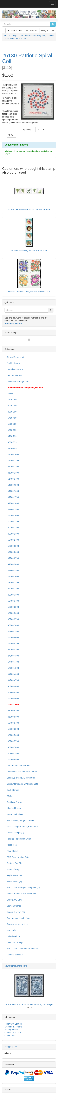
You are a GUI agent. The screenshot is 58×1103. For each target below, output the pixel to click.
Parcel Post (12, 845)
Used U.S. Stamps (15, 942)
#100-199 (12, 399)
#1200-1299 (13, 467)
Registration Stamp (15, 875)
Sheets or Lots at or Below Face (21, 894)
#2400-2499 (13, 540)
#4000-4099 (13, 637)
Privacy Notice (11, 1029)
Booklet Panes (13, 363)
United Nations (13, 936)
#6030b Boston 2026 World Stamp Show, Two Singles (29, 1004)
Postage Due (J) (14, 863)
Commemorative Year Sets (19, 765)
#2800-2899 (13, 564)
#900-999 (12, 448)
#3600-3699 (13, 613)
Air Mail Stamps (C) (15, 357)
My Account (47, 30)
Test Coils (11, 930)
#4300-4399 (13, 656)
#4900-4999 (13, 692)
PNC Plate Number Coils (18, 857)
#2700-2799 (13, 558)
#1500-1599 (13, 485)
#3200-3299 (13, 589)
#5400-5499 (13, 723)
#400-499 (12, 418)
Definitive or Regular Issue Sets (21, 778)
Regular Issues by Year (17, 924)
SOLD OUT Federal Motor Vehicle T (23, 948)
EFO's (9, 796)
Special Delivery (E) (16, 912)
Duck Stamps (13, 790)
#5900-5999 (13, 753)
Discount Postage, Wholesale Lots (22, 784)
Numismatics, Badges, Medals (20, 820)
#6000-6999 (13, 759)
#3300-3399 (13, 595)
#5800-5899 (13, 747)
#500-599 (12, 424)
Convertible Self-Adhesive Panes (22, 772)
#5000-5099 (13, 698)
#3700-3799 (13, 619)
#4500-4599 (13, 668)
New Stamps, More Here (16, 966)
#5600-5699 (13, 735)
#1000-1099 (13, 454)
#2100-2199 (13, 521)
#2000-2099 (13, 515)
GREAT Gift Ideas (15, 814)
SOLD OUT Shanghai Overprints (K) (23, 887)
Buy (11, 135)
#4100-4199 (13, 643)
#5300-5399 (13, 717)
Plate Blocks (12, 851)
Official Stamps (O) (15, 833)
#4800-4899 (13, 686)
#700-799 (12, 436)
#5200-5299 (13, 711)
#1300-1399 (13, 473)
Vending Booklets (14, 955)
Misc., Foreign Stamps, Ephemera (22, 826)
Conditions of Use (13, 1032)
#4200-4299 (13, 650)
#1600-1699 (13, 491)
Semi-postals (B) (14, 881)
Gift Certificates (14, 808)
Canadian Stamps (15, 369)
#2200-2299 (13, 528)
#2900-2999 (13, 570)
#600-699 (12, 430)
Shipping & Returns (13, 1027)
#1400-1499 (13, 479)
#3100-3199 (13, 582)
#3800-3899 (13, 625)
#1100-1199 (13, 460)
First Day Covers (14, 802)
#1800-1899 (13, 503)
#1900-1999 (13, 509)
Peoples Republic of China (19, 839)
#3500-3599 (13, 607)
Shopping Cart (11, 1046)
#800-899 (12, 442)
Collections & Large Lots (18, 381)
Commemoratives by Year (18, 918)
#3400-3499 (13, 601)
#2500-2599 (13, 546)
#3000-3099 (13, 576)
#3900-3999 (13, 631)
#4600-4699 (13, 674)
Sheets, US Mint (14, 900)
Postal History (13, 869)
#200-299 (12, 406)
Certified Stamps (14, 375)
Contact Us (10, 1035)
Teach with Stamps (13, 1024)
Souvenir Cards (14, 906)
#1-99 (10, 393)
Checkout (32, 30)
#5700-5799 (13, 741)
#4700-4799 (13, 680)
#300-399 (12, 412)
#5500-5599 (13, 729)
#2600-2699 (13, 552)
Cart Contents (14, 30)
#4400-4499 (13, 662)
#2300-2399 (13, 534)
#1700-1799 (13, 497)
